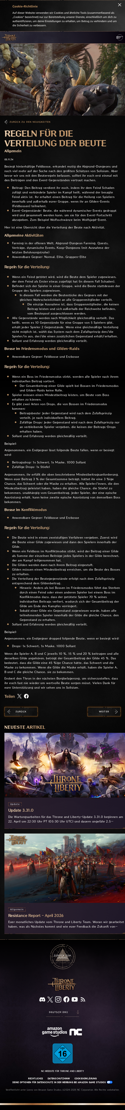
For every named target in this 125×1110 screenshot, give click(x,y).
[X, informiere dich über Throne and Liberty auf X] (50, 1000)
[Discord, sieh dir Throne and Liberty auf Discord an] (42, 1000)
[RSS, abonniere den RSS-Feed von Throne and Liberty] (83, 1000)
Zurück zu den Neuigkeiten (30, 122)
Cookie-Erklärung (85, 1078)
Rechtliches (35, 1078)
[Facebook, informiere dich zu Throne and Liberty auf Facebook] (66, 999)
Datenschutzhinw (59, 1078)
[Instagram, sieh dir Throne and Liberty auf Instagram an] (58, 999)
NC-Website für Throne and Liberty (62, 1071)
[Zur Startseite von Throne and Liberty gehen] (10, 37)
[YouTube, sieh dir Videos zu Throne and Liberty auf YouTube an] (75, 999)
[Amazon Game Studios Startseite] (54, 1032)
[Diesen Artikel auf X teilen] (19, 696)
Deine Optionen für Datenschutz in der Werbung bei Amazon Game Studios (62, 1082)
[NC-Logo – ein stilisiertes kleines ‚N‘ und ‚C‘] (76, 1032)
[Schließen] (119, 5)
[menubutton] (119, 37)
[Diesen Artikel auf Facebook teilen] (26, 696)
